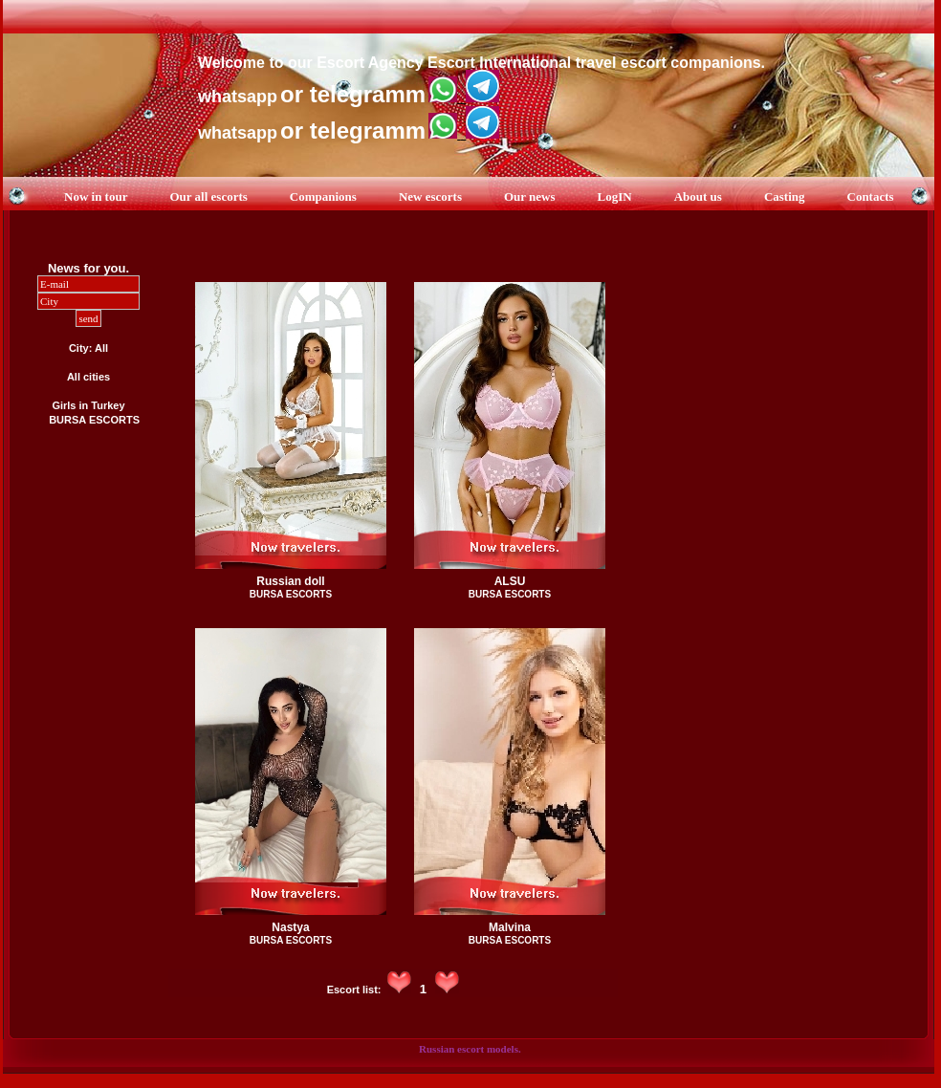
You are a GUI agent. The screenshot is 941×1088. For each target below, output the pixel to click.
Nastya (290, 927)
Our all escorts (208, 196)
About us (698, 196)
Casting (784, 196)
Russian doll (290, 581)
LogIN (615, 196)
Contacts (870, 196)
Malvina (510, 927)
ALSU (510, 581)
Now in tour (95, 196)
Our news (530, 196)
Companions (323, 196)
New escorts (430, 196)
